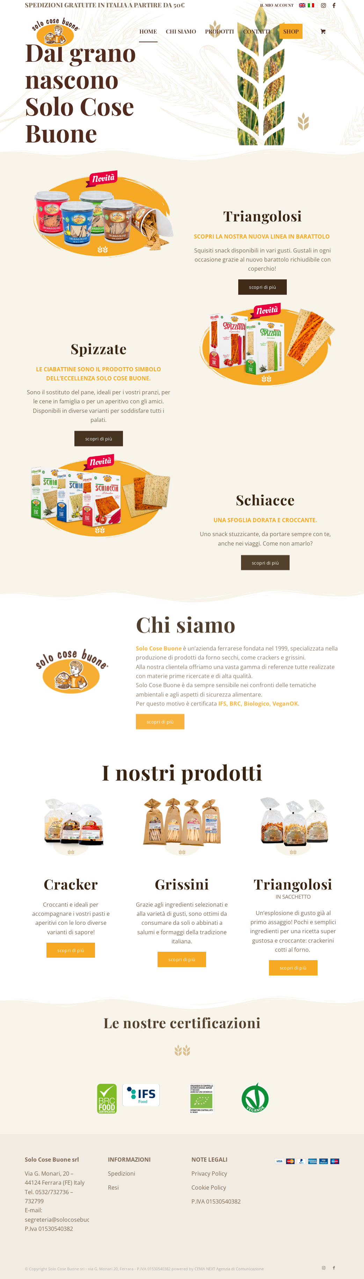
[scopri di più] (262, 289)
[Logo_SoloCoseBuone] (55, 31)
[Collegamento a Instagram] (323, 5)
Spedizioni (121, 1173)
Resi (113, 1187)
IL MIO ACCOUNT (276, 5)
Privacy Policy (209, 1173)
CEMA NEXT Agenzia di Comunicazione (229, 1268)
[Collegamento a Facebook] (334, 5)
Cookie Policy (208, 1187)
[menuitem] (275, 5)
